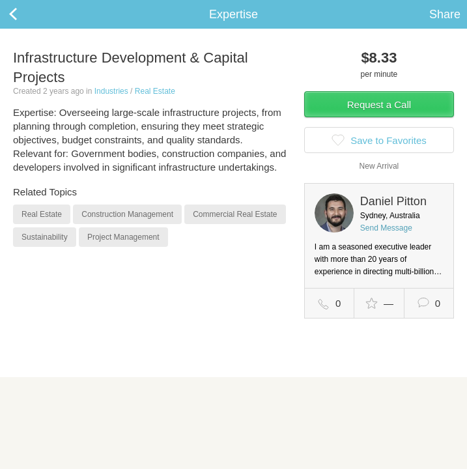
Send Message (386, 228)
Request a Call (379, 104)
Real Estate (155, 91)
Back (26, 14)
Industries (111, 91)
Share (444, 14)
